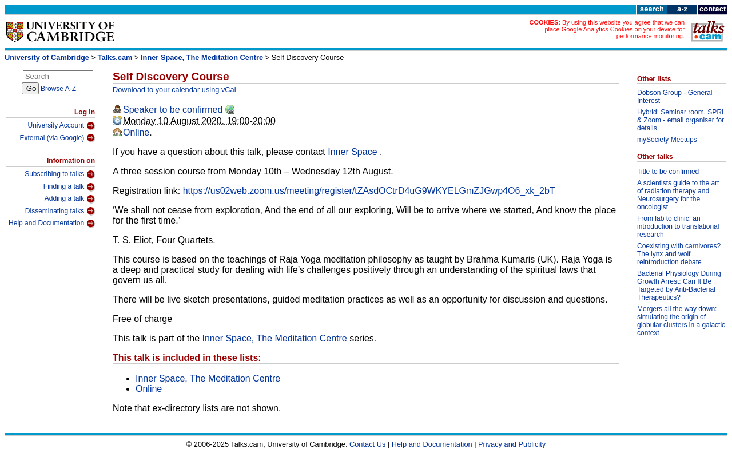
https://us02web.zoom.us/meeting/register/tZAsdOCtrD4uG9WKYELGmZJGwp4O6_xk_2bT (369, 191)
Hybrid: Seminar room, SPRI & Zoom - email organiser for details (680, 120)
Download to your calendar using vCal (174, 89)
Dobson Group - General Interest (674, 97)
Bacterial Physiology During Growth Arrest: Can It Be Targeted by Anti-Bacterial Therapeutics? (679, 285)
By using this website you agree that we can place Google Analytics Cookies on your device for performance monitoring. (614, 29)
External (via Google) (57, 137)
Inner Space (354, 152)
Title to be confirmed (668, 172)
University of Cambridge (47, 57)
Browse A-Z (58, 89)
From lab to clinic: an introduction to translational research (678, 226)
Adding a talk (70, 199)
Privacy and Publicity (512, 444)
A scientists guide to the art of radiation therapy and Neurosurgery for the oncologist (678, 195)
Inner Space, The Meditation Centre (202, 57)
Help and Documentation (52, 223)
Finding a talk (69, 187)
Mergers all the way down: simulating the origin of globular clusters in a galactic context (681, 321)
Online (136, 132)
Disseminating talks (60, 211)
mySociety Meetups (667, 140)
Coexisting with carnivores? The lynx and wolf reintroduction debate (679, 254)
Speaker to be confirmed (172, 109)
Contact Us (367, 444)
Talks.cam (115, 57)
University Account (61, 125)
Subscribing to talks (60, 174)
